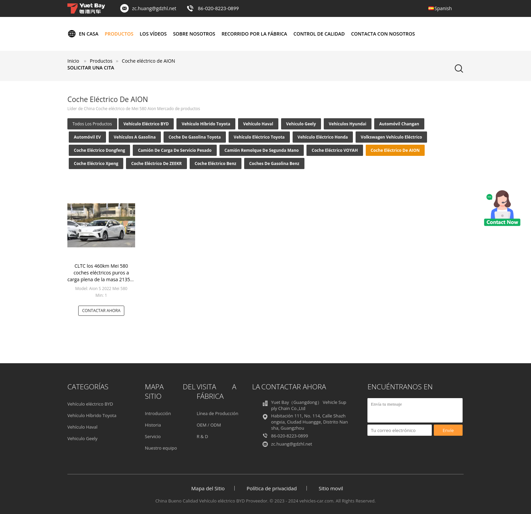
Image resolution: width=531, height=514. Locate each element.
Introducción (158, 413)
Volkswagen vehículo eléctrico (391, 137)
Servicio (153, 436)
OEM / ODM (209, 425)
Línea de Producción (217, 413)
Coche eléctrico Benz (215, 163)
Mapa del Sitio (208, 488)
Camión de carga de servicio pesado (174, 150)
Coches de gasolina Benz (274, 163)
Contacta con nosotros (383, 33)
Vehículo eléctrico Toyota (259, 137)
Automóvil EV (87, 137)
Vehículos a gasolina (135, 137)
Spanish (443, 8)
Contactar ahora (101, 310)
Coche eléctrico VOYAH (335, 150)
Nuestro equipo (161, 448)
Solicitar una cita (90, 67)
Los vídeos (153, 33)
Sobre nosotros (194, 33)
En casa (83, 34)
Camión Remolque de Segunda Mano (262, 150)
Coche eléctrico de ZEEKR (156, 163)
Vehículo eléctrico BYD (146, 124)
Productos (119, 33)
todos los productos (92, 124)
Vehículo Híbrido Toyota (206, 124)
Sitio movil (331, 488)
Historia (153, 425)
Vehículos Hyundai (347, 124)
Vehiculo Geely (301, 124)
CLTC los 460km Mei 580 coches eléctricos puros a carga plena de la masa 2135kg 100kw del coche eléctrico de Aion (101, 279)
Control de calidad (319, 33)
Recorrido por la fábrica (254, 33)
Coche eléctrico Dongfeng (99, 150)
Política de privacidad (272, 488)
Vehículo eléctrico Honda (323, 137)
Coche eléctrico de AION (395, 150)
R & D (202, 436)
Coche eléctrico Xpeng (96, 163)
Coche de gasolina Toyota (195, 137)
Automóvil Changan (399, 124)
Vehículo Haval (258, 124)
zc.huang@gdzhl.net (154, 8)
